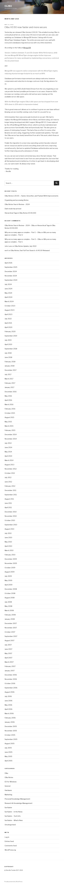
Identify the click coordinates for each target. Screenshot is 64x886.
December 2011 (10, 490)
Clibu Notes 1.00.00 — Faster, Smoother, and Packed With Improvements (31, 196)
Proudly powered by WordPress (13, 881)
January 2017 (9, 387)
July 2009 (8, 576)
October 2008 (10, 593)
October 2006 (10, 683)
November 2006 (11, 679)
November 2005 (11, 731)
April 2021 (8, 323)
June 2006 (8, 701)
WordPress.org (10, 850)
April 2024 (8, 297)
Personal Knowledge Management (17, 799)
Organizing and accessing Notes (16, 200)
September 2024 (11, 280)
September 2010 (11, 525)
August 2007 (9, 640)
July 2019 (8, 340)
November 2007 (11, 628)
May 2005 (8, 756)
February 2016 (10, 409)
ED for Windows (10, 782)
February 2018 (10, 362)
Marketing (8, 795)
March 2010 (9, 550)
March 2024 (9, 301)
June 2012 (8, 482)
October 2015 (10, 413)
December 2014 (11, 434)
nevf (6, 250)
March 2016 (9, 404)
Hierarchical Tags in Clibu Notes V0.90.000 (20, 213)
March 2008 (9, 610)
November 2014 (11, 439)
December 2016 (11, 392)
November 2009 (11, 563)
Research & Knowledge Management (18, 803)
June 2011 (8, 503)
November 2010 (11, 516)
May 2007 (8, 653)
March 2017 (9, 379)
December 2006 (11, 675)
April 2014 (8, 456)
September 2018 (11, 349)
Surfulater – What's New (14, 820)
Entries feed (9, 841)
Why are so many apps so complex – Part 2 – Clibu (23, 239)
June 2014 (8, 447)
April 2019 (8, 344)
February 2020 (10, 331)
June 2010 (8, 537)
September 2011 (11, 495)
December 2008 (11, 589)
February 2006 (10, 718)
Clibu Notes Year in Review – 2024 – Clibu (20, 225)
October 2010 (10, 520)
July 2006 (8, 696)
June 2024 (8, 289)
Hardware (8, 790)
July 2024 (8, 284)
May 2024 (8, 293)
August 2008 (9, 598)
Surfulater (8, 807)
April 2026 (8, 263)
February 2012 (10, 486)
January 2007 (10, 671)
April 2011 (8, 507)
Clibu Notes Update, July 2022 (25, 246)
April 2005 (8, 761)
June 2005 (8, 752)
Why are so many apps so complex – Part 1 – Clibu (23, 232)
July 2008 (8, 602)
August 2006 (9, 692)
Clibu (8, 6)
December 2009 (11, 559)
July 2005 (8, 748)
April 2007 (8, 658)
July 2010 (8, 533)
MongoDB (27, 48)
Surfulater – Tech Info (13, 816)
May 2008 (8, 606)
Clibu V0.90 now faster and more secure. (25, 27)
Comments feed (11, 846)
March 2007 (9, 662)
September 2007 (11, 636)
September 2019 (11, 336)
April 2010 (8, 546)
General (7, 786)
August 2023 (9, 310)
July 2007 (8, 645)
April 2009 (8, 585)
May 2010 (8, 542)
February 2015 (10, 430)
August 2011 (9, 499)
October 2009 (10, 568)
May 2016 (8, 396)
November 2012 (11, 469)
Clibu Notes (9, 777)
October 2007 (10, 632)
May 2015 (8, 422)
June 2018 (8, 357)
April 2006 (8, 709)
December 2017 (10, 370)
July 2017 (8, 374)
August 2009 (9, 572)
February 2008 (10, 615)
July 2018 (8, 353)
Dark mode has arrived (13, 209)
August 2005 (9, 743)
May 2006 (8, 705)
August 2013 (9, 465)
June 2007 (8, 649)
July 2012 (8, 477)
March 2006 (9, 713)
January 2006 (10, 722)
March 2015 (9, 426)
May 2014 (8, 452)
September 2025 (11, 267)
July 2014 (8, 443)
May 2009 (8, 580)
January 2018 (9, 366)
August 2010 (9, 529)
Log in (7, 837)
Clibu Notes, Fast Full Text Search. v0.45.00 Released (30, 250)
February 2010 (10, 555)
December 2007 (11, 623)
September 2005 (11, 739)
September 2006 (11, 688)
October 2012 (10, 473)
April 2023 (8, 314)
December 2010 (11, 512)
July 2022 (8, 319)
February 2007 (10, 666)
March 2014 (9, 460)
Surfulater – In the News (13, 812)
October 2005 (10, 735)
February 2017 (10, 383)
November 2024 (11, 276)
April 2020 (8, 327)
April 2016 (8, 400)
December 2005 (11, 726)
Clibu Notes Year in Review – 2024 (17, 204)
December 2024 (11, 271)
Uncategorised (10, 825)
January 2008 (10, 619)
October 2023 (10, 306)
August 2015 (9, 417)
